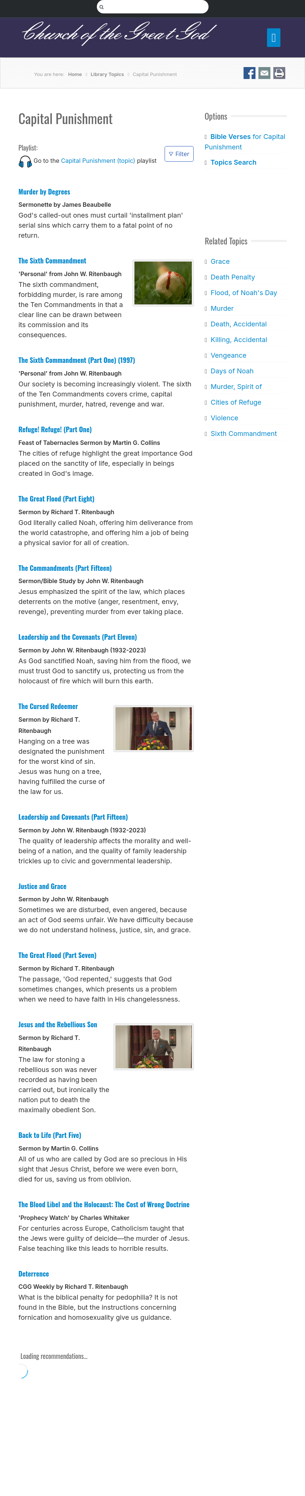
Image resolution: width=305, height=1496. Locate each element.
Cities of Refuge (235, 402)
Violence (224, 418)
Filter (179, 154)
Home (75, 74)
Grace (219, 261)
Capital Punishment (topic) (98, 160)
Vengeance (228, 355)
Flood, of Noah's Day (243, 293)
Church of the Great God (113, 34)
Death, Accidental (238, 324)
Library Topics (107, 74)
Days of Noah (231, 371)
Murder (221, 308)
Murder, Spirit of (235, 386)
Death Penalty (232, 277)
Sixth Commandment (243, 433)
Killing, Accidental (238, 340)
